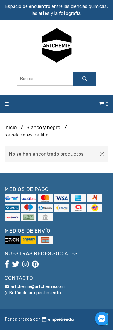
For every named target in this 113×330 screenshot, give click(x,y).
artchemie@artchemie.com (35, 286)
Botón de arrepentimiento (33, 293)
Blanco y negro (43, 127)
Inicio (11, 127)
